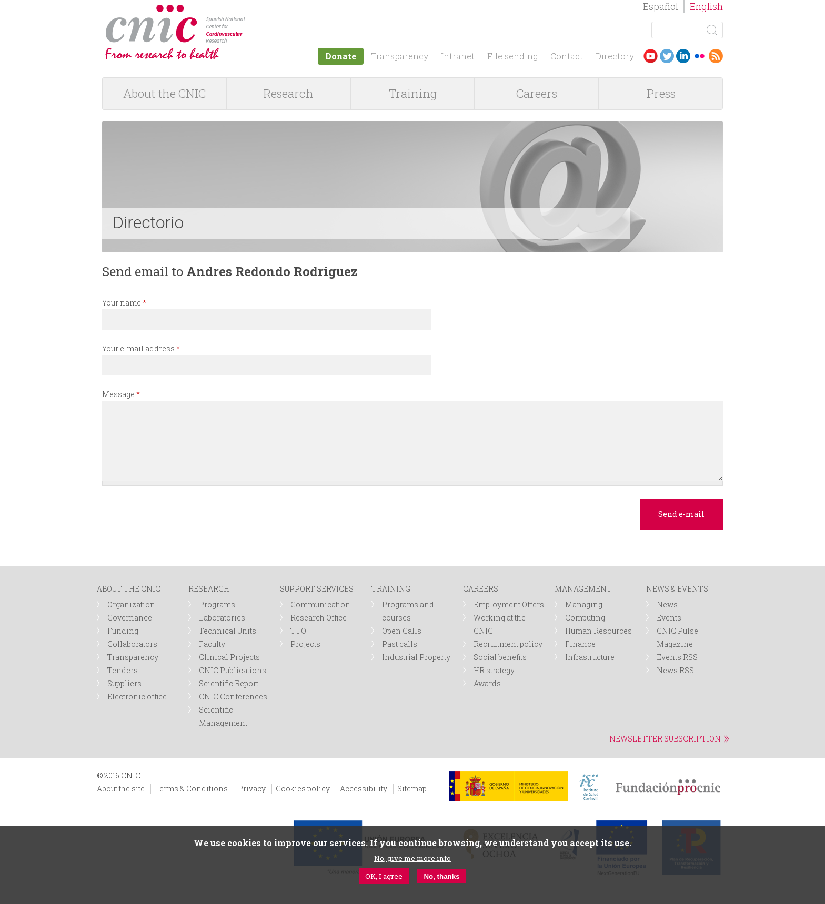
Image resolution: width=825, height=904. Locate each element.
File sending (512, 56)
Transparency (399, 56)
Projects (305, 644)
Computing (585, 618)
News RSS (675, 670)
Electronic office (137, 697)
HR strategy (494, 670)
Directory (615, 56)
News (667, 605)
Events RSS (677, 657)
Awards (487, 683)
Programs (217, 605)
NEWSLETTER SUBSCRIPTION (665, 739)
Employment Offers (509, 605)
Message (121, 394)
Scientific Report (228, 683)
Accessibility (363, 789)
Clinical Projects (229, 657)
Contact (566, 56)
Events (669, 618)
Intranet (458, 56)
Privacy (252, 789)
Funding (122, 631)
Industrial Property (416, 657)
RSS (716, 56)
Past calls (399, 644)
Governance (129, 618)
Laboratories (222, 618)
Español (660, 6)
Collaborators (132, 644)
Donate (340, 56)
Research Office (318, 618)
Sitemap (412, 789)
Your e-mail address (141, 348)
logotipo (253, 9)
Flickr (699, 56)
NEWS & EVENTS (677, 589)
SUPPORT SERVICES (317, 589)
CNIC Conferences (233, 697)
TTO (298, 631)
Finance (580, 644)
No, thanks (441, 876)
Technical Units (227, 631)
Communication (320, 605)
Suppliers (124, 683)
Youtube (650, 56)
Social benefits (500, 657)
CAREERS (480, 589)
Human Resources (598, 631)
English (706, 6)
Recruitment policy (508, 644)
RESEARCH (208, 589)
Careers (536, 93)
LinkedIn (683, 56)
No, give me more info (412, 858)
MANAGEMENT (583, 589)
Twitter (667, 56)
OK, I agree (384, 876)
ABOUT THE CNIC (128, 589)
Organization (131, 605)
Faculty (212, 644)
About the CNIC (164, 93)
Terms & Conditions (191, 789)
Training (413, 93)
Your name (124, 303)
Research (288, 93)
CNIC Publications (232, 670)
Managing (583, 605)
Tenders (122, 670)
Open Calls (401, 631)
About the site (121, 789)
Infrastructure (590, 657)
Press (661, 93)
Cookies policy (303, 789)
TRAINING (390, 589)
